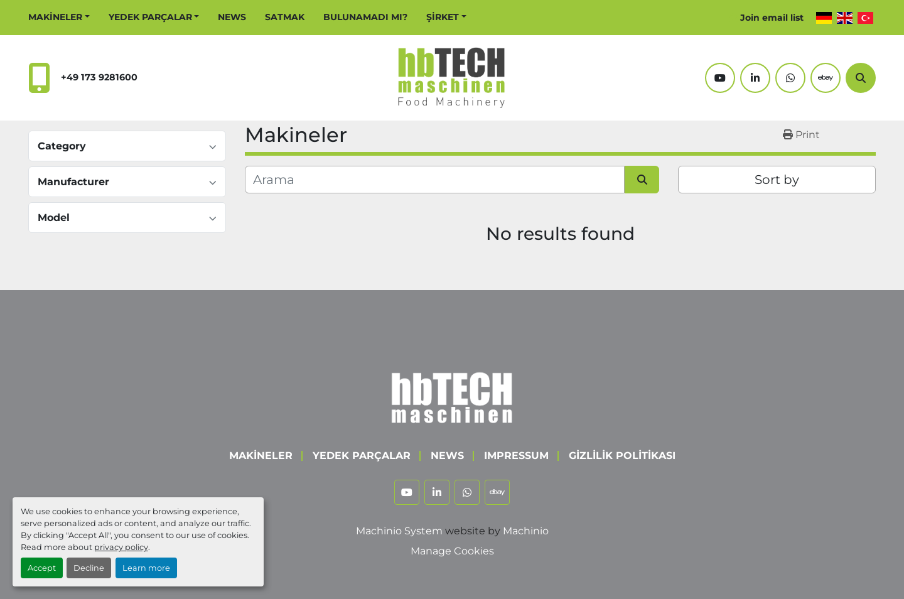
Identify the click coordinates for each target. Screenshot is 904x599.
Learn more (146, 568)
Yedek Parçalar (150, 17)
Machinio (526, 531)
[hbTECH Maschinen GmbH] (451, 395)
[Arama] (861, 78)
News (232, 17)
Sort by (777, 179)
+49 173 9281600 (99, 77)
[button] (59, 17)
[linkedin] (755, 78)
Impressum (516, 455)
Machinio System (399, 531)
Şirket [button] (442, 17)
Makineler (55, 17)
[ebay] (825, 78)
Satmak (284, 17)
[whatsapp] (790, 78)
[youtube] (720, 78)
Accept (42, 568)
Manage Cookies (452, 551)
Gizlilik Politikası (622, 455)
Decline (88, 568)
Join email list (772, 17)
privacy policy (121, 547)
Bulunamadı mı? (365, 17)
